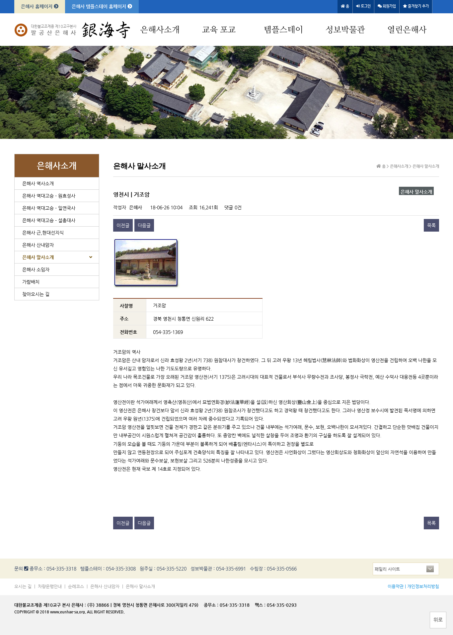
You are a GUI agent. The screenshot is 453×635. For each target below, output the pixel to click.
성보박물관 (345, 30)
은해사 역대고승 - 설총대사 (48, 220)
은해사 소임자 (35, 269)
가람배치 (30, 281)
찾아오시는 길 (35, 294)
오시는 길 (23, 586)
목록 (431, 225)
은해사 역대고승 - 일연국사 (48, 208)
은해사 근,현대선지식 (43, 232)
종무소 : (212, 604)
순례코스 (76, 586)
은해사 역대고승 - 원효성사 (48, 195)
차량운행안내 (50, 586)
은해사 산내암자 (38, 245)
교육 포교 (219, 30)
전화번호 (128, 332)
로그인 (363, 6)
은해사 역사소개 (38, 183)
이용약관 (396, 586)
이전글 (122, 225)
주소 (124, 318)
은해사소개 (160, 30)
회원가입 (387, 6)
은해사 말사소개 (38, 257)
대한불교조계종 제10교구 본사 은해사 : (50, 604)
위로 (438, 619)
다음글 (144, 225)
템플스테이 (283, 30)
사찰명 (126, 305)
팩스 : (261, 604)
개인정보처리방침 (423, 586)
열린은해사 (407, 30)
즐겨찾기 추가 (416, 6)
